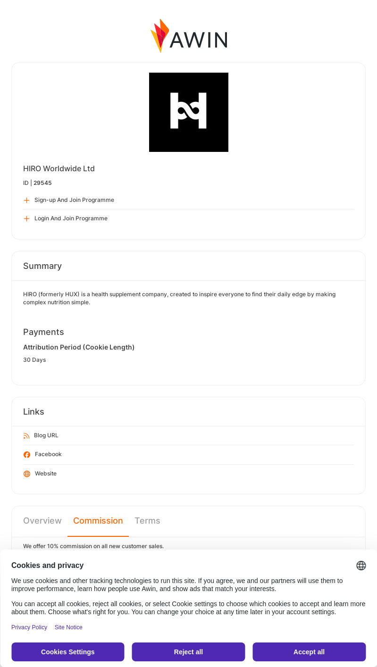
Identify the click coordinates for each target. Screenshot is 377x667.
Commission (98, 520)
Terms (147, 520)
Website (40, 474)
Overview (42, 520)
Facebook (43, 454)
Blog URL (41, 436)
